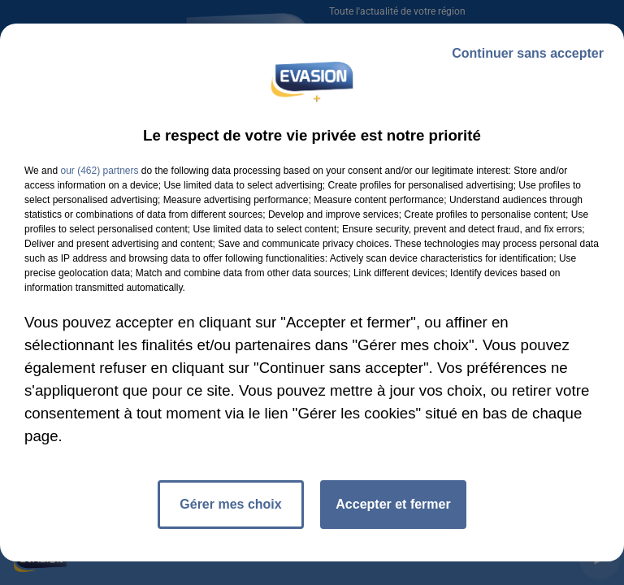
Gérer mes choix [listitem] (230, 504)
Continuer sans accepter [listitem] (528, 53)
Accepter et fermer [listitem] (393, 504)
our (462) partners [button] (99, 170)
